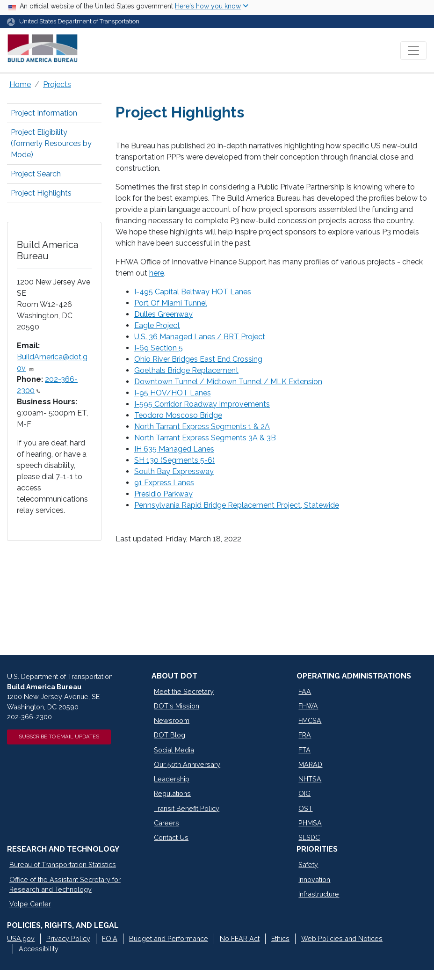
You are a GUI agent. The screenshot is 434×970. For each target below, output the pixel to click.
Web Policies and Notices (342, 938)
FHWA (308, 706)
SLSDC (309, 837)
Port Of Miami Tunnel (170, 303)
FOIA (109, 938)
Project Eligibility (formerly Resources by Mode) (51, 143)
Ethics (280, 938)
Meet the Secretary (184, 691)
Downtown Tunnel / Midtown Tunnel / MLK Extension (228, 381)
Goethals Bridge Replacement (186, 370)
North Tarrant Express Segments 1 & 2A (202, 426)
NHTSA (309, 779)
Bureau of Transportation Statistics (62, 864)
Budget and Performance (168, 938)
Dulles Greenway (163, 314)
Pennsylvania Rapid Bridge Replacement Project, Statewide (236, 505)
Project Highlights (41, 193)
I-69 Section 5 (158, 347)
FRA (304, 735)
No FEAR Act (240, 938)
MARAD (310, 764)
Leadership (171, 779)
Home (20, 84)
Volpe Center (30, 904)
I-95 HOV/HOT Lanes (172, 392)
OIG (304, 793)
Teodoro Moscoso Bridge (178, 415)
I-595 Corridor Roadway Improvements (202, 404)
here (156, 273)
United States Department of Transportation (79, 21)
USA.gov (21, 938)
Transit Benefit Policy (186, 808)
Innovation (314, 879)
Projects (57, 84)
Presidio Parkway (163, 493)
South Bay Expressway (174, 471)
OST (305, 808)
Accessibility (38, 949)
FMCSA (309, 720)
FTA (304, 750)
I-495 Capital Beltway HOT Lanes (192, 291)
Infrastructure (318, 894)
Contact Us (171, 837)
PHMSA (310, 823)
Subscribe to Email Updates (59, 736)
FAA (304, 691)
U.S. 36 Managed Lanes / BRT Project (199, 336)
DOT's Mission (176, 706)
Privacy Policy (68, 938)
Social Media (174, 750)
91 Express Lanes (164, 482)
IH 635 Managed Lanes (174, 449)
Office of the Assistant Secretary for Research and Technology (65, 884)
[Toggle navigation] (413, 50)
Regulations (172, 793)
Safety (308, 864)
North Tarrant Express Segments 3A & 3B (205, 437)
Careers (166, 823)
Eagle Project (157, 325)
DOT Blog (169, 735)
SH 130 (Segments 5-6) (174, 460)
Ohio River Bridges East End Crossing (198, 359)
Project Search (36, 173)
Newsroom (171, 720)
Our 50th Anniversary (187, 764)
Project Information (44, 113)
